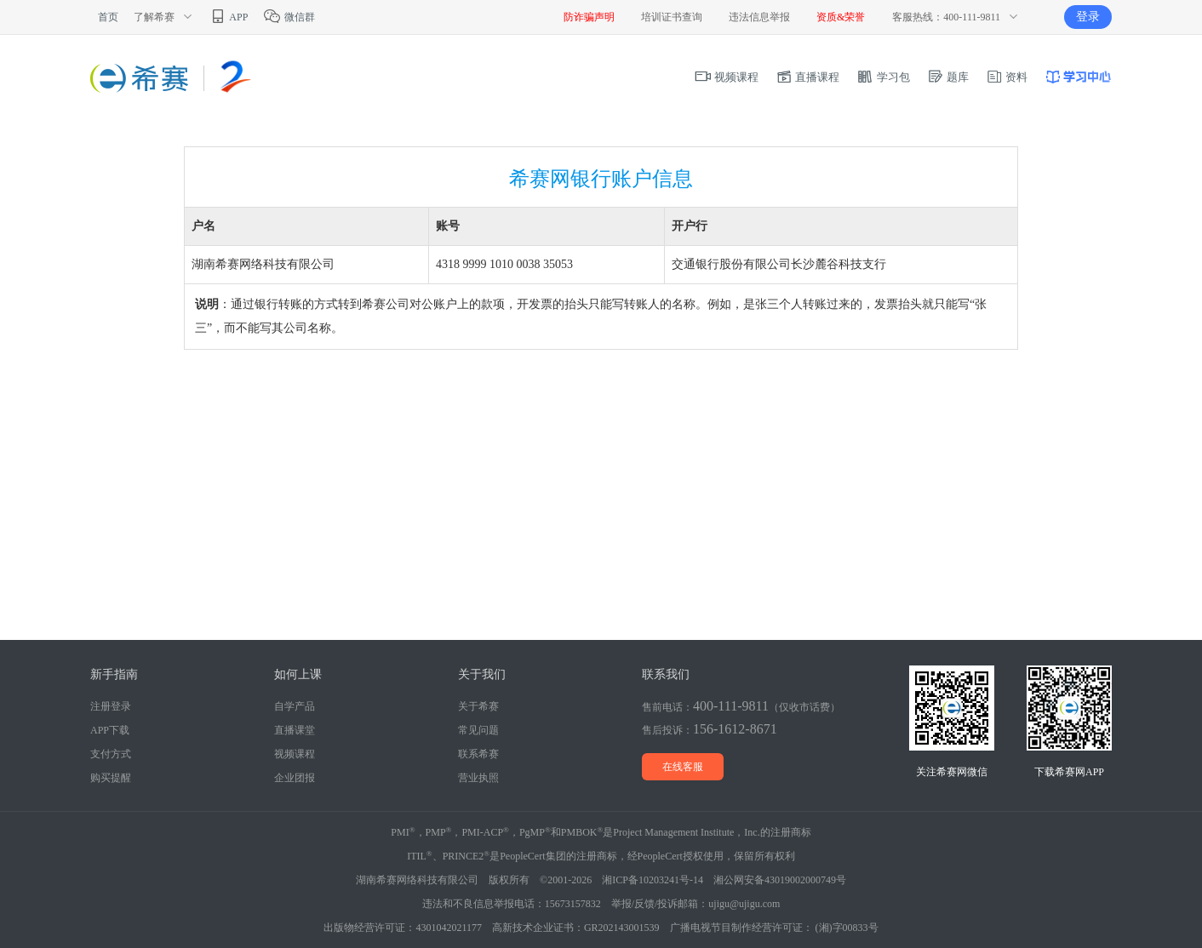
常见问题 (478, 730)
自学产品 (294, 706)
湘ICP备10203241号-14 (652, 880)
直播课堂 (294, 730)
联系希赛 (478, 754)
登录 (1088, 16)
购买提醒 (110, 778)
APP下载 (109, 730)
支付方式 (110, 754)
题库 (948, 77)
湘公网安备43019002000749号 (779, 880)
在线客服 (682, 767)
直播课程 (807, 77)
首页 (108, 17)
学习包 (882, 77)
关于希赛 (478, 706)
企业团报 (294, 778)
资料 (1006, 77)
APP (228, 17)
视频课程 (726, 77)
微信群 (289, 17)
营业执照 (478, 778)
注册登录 (110, 706)
